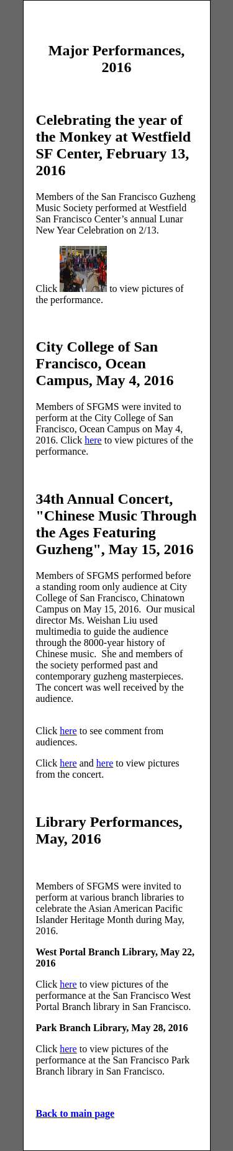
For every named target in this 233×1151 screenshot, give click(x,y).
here (93, 440)
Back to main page (75, 1113)
